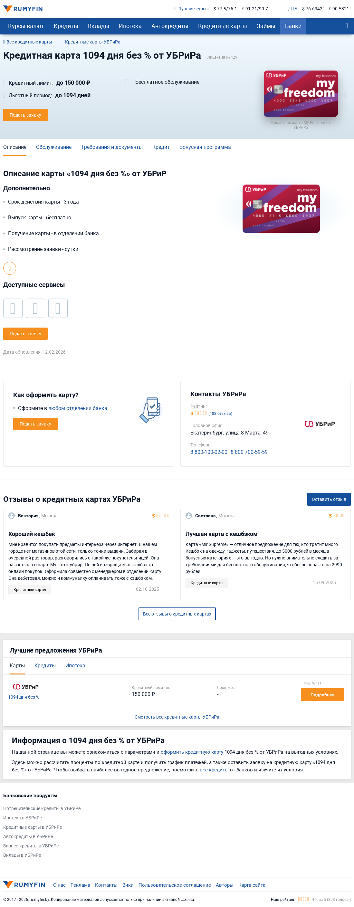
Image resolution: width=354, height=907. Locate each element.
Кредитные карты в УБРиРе (32, 827)
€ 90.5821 (339, 9)
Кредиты (66, 26)
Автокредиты (169, 26)
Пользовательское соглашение (175, 885)
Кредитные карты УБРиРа (92, 42)
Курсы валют (26, 26)
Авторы (225, 885)
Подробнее (323, 694)
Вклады (98, 26)
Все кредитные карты (27, 42)
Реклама (80, 885)
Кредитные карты (222, 26)
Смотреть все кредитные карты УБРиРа (177, 717)
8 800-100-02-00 (208, 452)
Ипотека (130, 26)
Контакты (106, 885)
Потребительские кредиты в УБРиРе (42, 808)
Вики (128, 885)
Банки (293, 26)
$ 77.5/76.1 (225, 9)
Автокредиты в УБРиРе (28, 836)
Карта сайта (251, 885)
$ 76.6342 (312, 9)
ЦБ (292, 9)
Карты (17, 665)
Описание (14, 146)
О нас (59, 885)
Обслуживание (54, 146)
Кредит (161, 146)
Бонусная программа (205, 146)
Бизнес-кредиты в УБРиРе (31, 846)
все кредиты (214, 769)
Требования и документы (112, 146)
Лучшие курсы (192, 9)
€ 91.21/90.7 (255, 9)
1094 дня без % (23, 697)
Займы (266, 26)
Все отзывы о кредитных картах (177, 614)
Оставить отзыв (329, 499)
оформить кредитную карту (192, 752)
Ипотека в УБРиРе (22, 818)
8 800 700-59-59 (249, 452)
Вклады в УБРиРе (22, 855)
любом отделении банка (77, 408)
